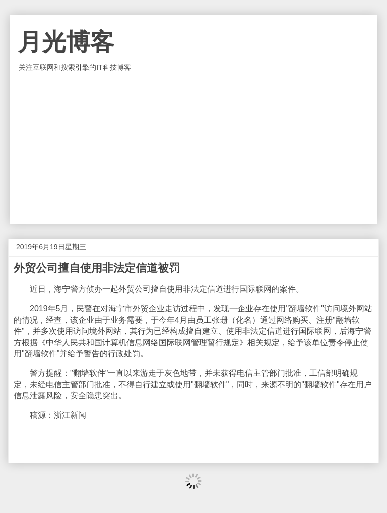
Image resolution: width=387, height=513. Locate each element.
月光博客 (66, 42)
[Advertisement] (193, 148)
